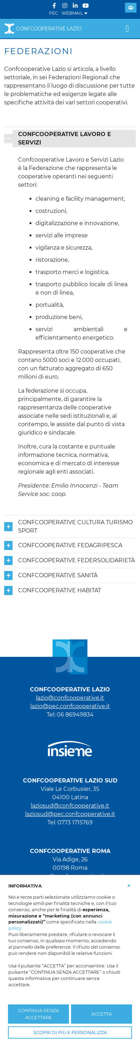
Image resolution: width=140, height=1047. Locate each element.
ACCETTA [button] (101, 1014)
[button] (128, 885)
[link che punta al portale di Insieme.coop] (70, 745)
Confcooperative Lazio (42, 28)
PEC (53, 13)
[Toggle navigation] (127, 28)
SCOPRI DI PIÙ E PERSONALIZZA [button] (70, 1032)
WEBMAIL (75, 13)
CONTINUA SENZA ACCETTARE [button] (38, 1014)
